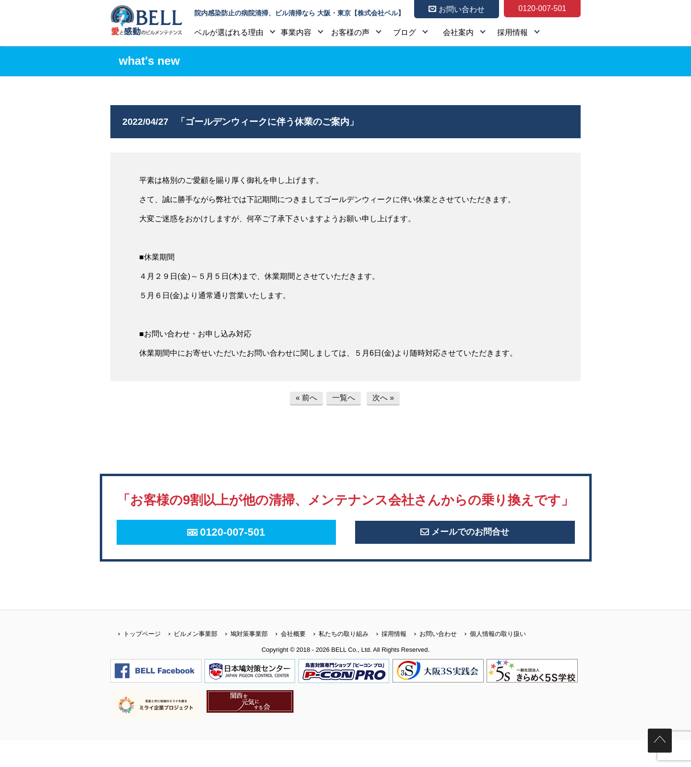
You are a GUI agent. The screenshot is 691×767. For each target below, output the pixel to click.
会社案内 (458, 32)
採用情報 (512, 32)
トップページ (135, 660)
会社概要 (287, 660)
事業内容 (296, 32)
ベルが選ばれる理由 (228, 32)
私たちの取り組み (337, 660)
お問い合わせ (431, 660)
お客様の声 (350, 32)
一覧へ (343, 398)
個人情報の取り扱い (491, 660)
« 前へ (306, 398)
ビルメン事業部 (189, 660)
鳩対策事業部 (242, 660)
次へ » (383, 398)
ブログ (404, 32)
